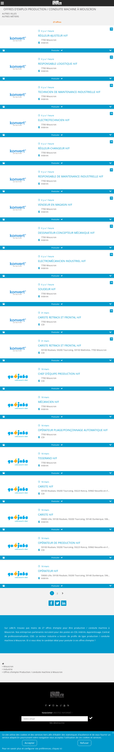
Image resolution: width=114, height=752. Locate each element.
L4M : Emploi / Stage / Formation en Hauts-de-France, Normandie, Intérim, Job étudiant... (57, 3)
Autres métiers (10, 16)
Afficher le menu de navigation (2, 3)
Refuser (84, 743)
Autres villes (9, 13)
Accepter (30, 743)
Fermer (113, 732)
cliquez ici (57, 748)
